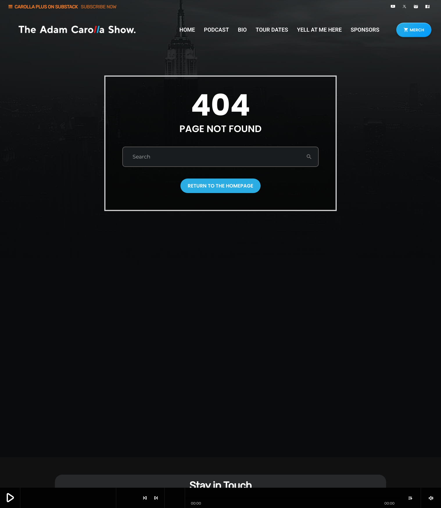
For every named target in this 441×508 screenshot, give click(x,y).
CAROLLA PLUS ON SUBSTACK (62, 7)
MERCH (414, 30)
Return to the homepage (220, 185)
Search (141, 156)
